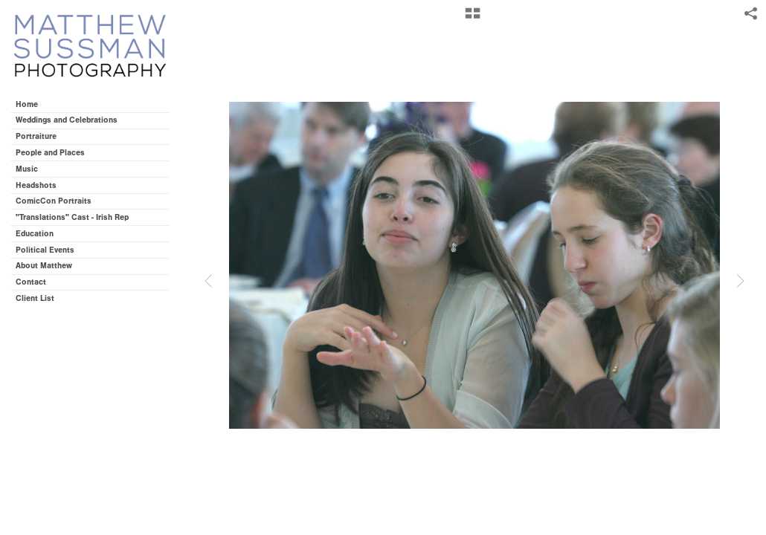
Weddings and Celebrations (72, 120)
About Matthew (44, 265)
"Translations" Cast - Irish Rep (72, 217)
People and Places (50, 153)
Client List (35, 298)
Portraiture (36, 136)
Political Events (45, 250)
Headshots (36, 185)
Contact (31, 282)
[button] (472, 18)
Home (27, 104)
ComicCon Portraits (53, 201)
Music (27, 169)
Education (35, 234)
